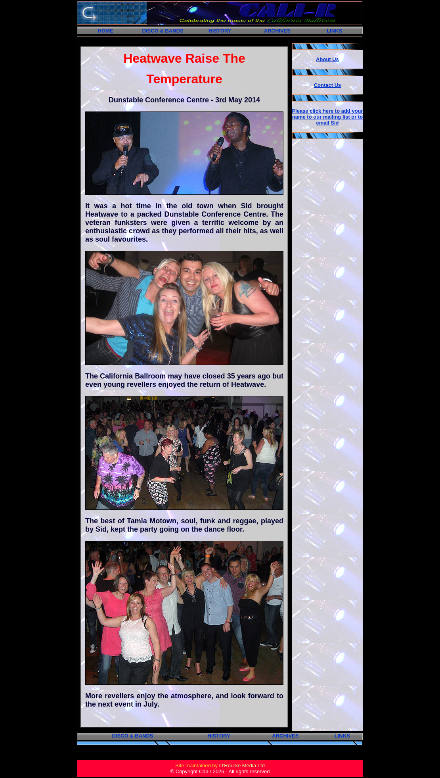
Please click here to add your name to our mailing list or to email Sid (327, 117)
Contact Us (327, 85)
